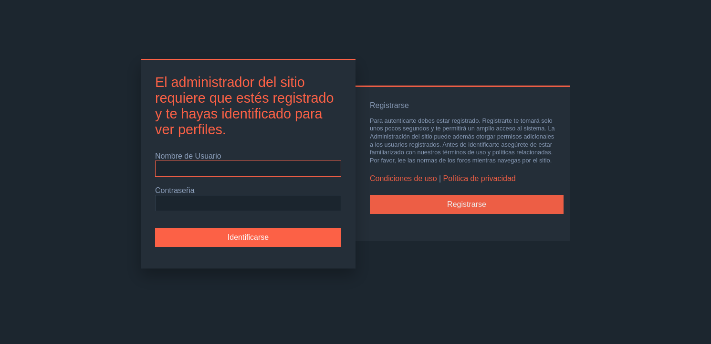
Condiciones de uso (403, 178)
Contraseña (175, 190)
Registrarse (466, 204)
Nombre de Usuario (188, 156)
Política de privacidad (479, 178)
